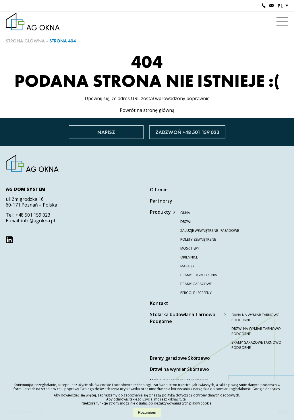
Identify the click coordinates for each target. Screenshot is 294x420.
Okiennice (189, 257)
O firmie (159, 189)
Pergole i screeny (196, 292)
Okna (185, 212)
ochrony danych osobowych (216, 395)
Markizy (187, 266)
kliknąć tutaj (177, 399)
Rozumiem (147, 412)
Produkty (160, 212)
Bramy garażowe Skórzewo (180, 358)
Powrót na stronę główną (147, 110)
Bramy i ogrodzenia (198, 275)
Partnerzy (161, 201)
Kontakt (159, 303)
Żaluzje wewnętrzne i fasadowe (209, 230)
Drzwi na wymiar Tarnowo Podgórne (256, 331)
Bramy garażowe (196, 283)
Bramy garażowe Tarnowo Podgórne (256, 345)
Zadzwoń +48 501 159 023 (187, 132)
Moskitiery (189, 248)
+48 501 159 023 (33, 215)
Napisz (106, 132)
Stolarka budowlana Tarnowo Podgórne (182, 317)
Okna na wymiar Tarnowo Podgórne (255, 317)
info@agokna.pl (38, 220)
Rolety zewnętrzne (198, 239)
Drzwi (185, 221)
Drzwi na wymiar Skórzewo (179, 369)
